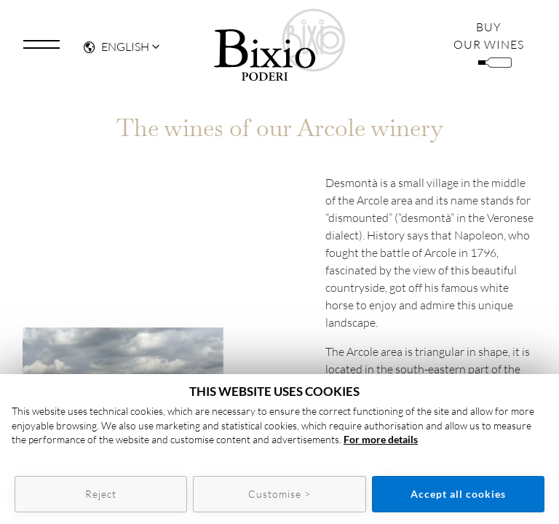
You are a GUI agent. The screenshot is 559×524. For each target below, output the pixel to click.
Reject (100, 494)
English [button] (116, 47)
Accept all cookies (458, 494)
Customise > (279, 494)
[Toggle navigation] (41, 46)
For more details (381, 439)
